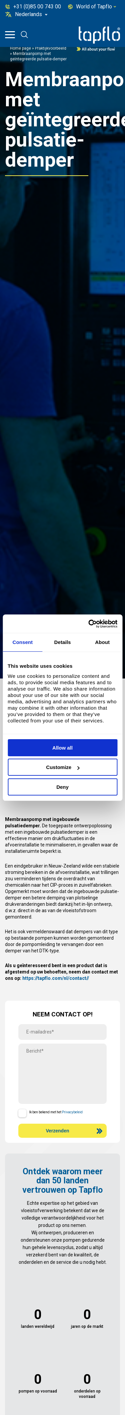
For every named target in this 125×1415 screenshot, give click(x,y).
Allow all (62, 748)
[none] (32, 14)
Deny (62, 787)
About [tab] (102, 642)
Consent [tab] (22, 642)
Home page (20, 48)
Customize (62, 767)
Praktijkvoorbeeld (50, 48)
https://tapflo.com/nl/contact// (55, 978)
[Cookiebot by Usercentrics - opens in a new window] (89, 624)
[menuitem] (32, 14)
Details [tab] (62, 642)
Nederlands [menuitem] (28, 14)
